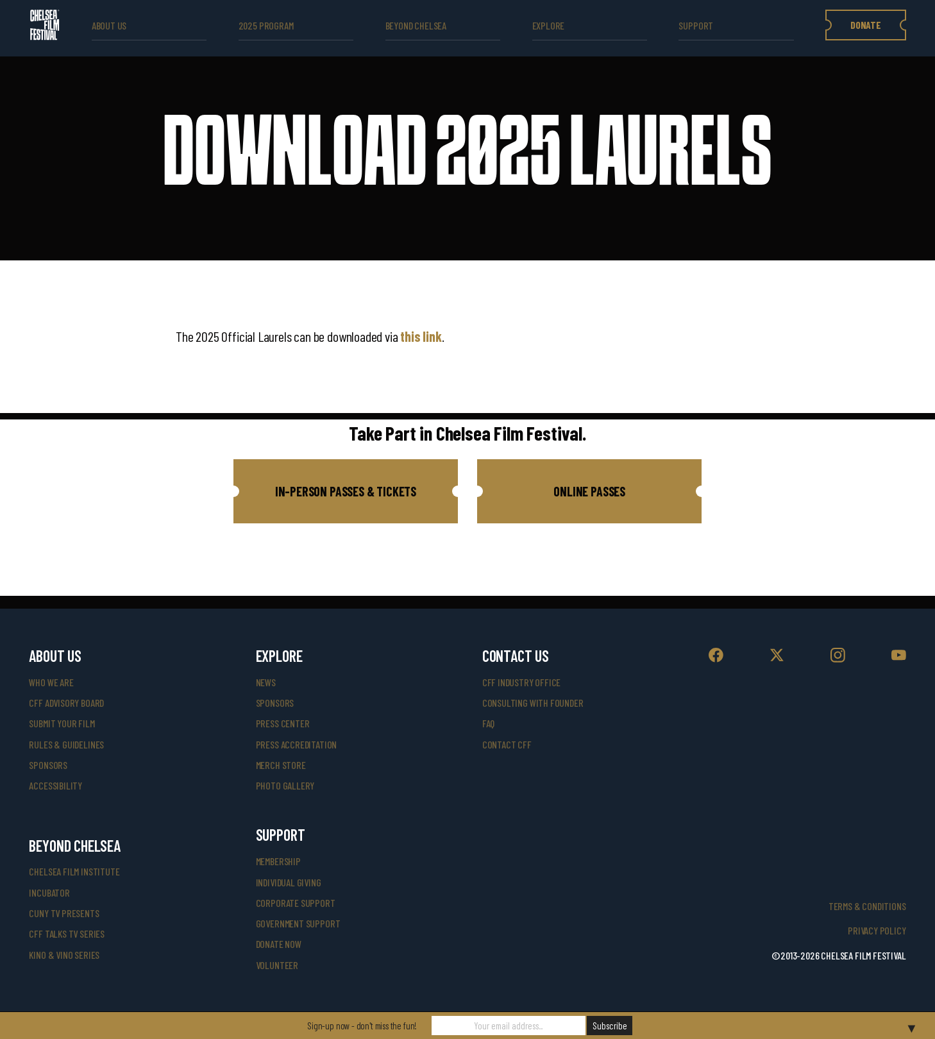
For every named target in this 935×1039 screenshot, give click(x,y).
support (695, 25)
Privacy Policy (877, 930)
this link (420, 336)
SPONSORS (275, 703)
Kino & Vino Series (64, 955)
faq (488, 723)
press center (283, 723)
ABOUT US (109, 25)
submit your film (61, 723)
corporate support (295, 903)
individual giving (288, 882)
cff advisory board (66, 703)
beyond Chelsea (415, 25)
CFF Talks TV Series (67, 933)
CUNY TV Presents (64, 913)
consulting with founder (533, 703)
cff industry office (521, 682)
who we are (51, 682)
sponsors (48, 765)
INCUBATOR (49, 892)
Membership (278, 861)
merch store (281, 765)
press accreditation (296, 744)
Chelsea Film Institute (74, 871)
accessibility (55, 785)
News (266, 682)
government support (298, 923)
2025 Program (266, 25)
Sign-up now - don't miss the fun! (362, 1025)
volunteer (277, 965)
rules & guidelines (66, 744)
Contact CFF (507, 744)
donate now (278, 944)
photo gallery (285, 785)
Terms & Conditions (867, 906)
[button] (345, 491)
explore (548, 25)
